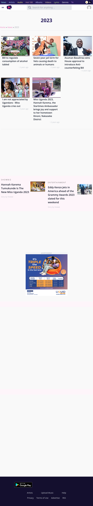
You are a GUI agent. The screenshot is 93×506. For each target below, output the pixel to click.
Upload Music (47, 492)
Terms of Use (42, 498)
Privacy (30, 498)
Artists (30, 492)
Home (3, 27)
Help (64, 492)
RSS (64, 498)
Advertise (55, 498)
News (10, 27)
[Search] (29, 7)
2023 (17, 27)
